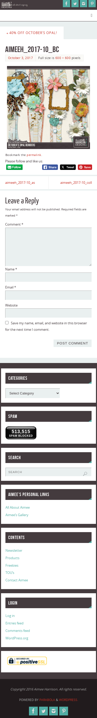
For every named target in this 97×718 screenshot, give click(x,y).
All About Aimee (17, 507)
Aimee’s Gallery (16, 515)
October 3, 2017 (20, 58)
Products (12, 558)
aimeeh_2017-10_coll (76, 182)
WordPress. (68, 700)
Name (11, 269)
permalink (34, 155)
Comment (14, 224)
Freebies (11, 565)
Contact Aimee (16, 580)
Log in (10, 616)
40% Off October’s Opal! (31, 33)
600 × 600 (63, 58)
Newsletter (13, 550)
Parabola (47, 700)
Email (10, 287)
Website (11, 305)
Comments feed (17, 631)
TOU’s (9, 573)
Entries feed (14, 623)
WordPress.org (16, 638)
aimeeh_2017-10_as (20, 182)
